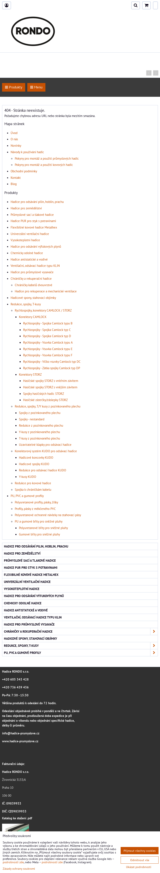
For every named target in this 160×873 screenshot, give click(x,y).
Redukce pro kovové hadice (33, 483)
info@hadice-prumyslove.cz (20, 733)
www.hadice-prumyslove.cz (20, 741)
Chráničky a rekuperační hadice (31, 278)
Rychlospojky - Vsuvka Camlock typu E (47, 349)
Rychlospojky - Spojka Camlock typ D (47, 336)
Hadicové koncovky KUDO (36, 457)
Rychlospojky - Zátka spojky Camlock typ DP (51, 368)
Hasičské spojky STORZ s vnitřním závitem (50, 381)
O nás (14, 139)
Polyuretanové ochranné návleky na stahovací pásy (48, 515)
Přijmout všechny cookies (140, 851)
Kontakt (16, 177)
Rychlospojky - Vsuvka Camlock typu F (47, 355)
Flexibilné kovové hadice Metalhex (34, 227)
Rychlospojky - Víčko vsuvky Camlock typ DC (52, 361)
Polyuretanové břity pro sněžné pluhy (43, 528)
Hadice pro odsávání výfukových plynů (36, 246)
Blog (14, 184)
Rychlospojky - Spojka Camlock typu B (47, 323)
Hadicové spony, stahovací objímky (33, 298)
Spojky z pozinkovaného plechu (39, 413)
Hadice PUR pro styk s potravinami (33, 221)
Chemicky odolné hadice (27, 253)
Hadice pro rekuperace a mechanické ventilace (46, 291)
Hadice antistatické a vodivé (29, 259)
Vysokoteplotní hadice (25, 240)
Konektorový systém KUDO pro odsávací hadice (46, 451)
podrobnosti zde (13, 862)
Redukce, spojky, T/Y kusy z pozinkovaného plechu (47, 406)
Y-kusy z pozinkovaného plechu (39, 432)
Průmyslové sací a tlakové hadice (32, 214)
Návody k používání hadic (27, 152)
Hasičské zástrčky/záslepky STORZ (45, 400)
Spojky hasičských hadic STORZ (43, 393)
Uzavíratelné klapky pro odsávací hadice (45, 444)
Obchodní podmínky (24, 171)
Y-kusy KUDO (27, 476)
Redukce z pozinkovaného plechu (41, 425)
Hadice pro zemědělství (26, 208)
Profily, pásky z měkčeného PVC (35, 509)
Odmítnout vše (139, 860)
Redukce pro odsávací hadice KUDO (42, 470)
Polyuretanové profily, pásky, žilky (36, 502)
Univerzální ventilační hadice (30, 234)
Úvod (14, 133)
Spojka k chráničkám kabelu (33, 489)
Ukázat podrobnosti (138, 867)
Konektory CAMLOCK (32, 317)
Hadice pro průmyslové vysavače (32, 272)
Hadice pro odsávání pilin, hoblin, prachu (37, 202)
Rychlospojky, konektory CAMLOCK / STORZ (43, 310)
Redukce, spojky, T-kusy (26, 304)
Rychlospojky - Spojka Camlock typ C (47, 330)
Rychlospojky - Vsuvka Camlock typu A (48, 342)
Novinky (16, 145)
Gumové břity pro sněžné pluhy (39, 534)
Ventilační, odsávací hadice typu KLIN (35, 265)
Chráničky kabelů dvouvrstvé (33, 285)
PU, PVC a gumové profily (27, 496)
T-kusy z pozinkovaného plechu (39, 438)
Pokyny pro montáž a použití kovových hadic (44, 165)
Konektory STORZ (30, 374)
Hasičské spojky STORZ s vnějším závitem (50, 387)
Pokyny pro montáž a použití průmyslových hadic (47, 158)
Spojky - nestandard (31, 419)
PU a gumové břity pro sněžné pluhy (38, 521)
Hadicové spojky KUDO (34, 464)
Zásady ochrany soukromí (19, 869)
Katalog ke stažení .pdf (17, 818)
